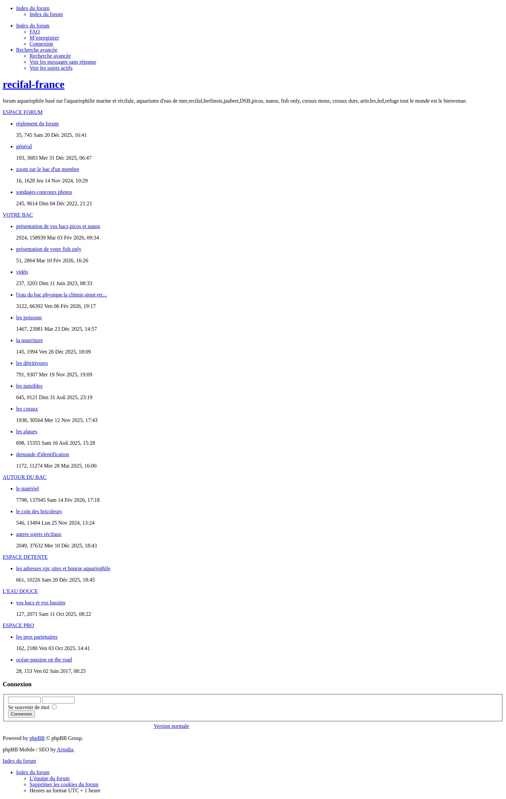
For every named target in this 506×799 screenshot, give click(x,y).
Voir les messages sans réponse (63, 62)
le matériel (27, 488)
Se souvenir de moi (32, 707)
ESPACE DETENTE (25, 557)
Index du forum (46, 14)
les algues (26, 431)
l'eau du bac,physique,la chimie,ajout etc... (61, 295)
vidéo (22, 272)
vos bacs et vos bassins (40, 602)
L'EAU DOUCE (20, 591)
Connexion (41, 44)
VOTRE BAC (18, 215)
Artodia (65, 749)
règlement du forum (37, 123)
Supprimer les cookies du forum (64, 784)
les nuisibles (29, 386)
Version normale (171, 726)
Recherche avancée (50, 56)
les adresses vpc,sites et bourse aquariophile (63, 568)
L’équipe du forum (49, 778)
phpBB (37, 738)
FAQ (35, 32)
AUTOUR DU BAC (24, 477)
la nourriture (29, 340)
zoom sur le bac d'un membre (47, 169)
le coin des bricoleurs (39, 511)
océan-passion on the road (44, 659)
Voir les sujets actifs (51, 68)
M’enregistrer (44, 38)
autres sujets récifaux (38, 534)
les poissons (29, 317)
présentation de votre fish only (49, 249)
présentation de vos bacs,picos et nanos (58, 226)
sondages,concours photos (44, 192)
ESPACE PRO (18, 625)
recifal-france (33, 84)
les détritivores (32, 363)
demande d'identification (42, 454)
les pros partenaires (37, 637)
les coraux (27, 409)
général (24, 146)
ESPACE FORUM (23, 112)
